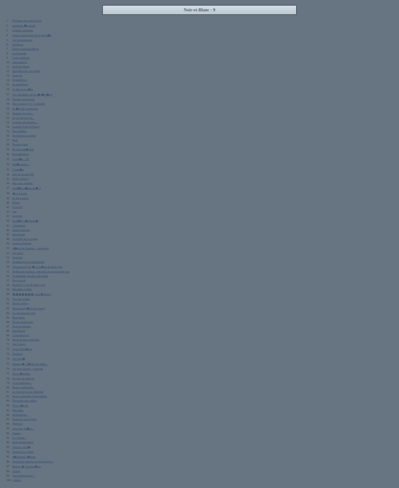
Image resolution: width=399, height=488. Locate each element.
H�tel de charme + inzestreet (30, 248)
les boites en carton (24, 135)
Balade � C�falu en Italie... (30, 364)
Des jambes (19, 131)
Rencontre (18, 317)
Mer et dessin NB (23, 174)
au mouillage (20, 84)
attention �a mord (23, 25)
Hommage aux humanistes (28, 261)
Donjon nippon (21, 326)
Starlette (17, 257)
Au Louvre (19, 344)
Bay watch (18, 280)
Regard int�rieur (23, 149)
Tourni (16, 471)
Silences (17, 423)
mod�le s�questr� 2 (26, 188)
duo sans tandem (22, 183)
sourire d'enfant (21, 243)
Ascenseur (18, 234)
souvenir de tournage (25, 238)
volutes (16, 480)
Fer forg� (18, 358)
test (14, 211)
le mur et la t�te (22, 89)
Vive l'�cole (20, 405)
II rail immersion (22, 321)
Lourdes (17, 215)
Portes (16, 202)
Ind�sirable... (21, 164)
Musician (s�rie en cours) (28, 308)
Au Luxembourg (22, 40)
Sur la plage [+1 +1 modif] (28, 103)
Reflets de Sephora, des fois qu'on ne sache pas (41, 271)
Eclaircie (17, 44)
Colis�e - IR (20, 159)
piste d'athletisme (23, 442)
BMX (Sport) (20, 178)
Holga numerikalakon (25, 48)
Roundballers (20, 154)
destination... (20, 414)
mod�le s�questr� (25, 220)
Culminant (18, 225)
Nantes (16, 433)
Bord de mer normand (25, 339)
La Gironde (19, 53)
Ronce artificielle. (23, 387)
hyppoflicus (19, 79)
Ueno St (17, 75)
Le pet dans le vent (23, 313)
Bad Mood (18, 330)
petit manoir (19, 62)
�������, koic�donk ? (32, 294)
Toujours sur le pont (24, 419)
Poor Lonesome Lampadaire (29, 396)
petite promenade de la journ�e (32, 35)
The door (18, 410)
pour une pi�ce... (23, 428)
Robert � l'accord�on (26, 466)
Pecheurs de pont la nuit (27, 20)
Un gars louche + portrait (27, 368)
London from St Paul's (26, 126)
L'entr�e (18, 169)
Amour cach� (21, 447)
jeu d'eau (17, 253)
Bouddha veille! (22, 289)
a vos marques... (22, 382)
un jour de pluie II (23, 378)
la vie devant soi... (23, 117)
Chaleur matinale (22, 30)
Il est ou (17, 207)
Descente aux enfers (24, 400)
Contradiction (20, 335)
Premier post (20, 144)
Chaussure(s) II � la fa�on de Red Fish (37, 266)
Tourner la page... (23, 113)
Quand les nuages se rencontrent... (33, 461)
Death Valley (20, 303)
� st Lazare (19, 193)
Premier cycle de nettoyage (28, 284)
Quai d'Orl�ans (22, 349)
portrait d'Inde (21, 66)
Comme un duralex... (25, 122)
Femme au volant (23, 451)
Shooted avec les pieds (26, 71)
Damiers (17, 353)
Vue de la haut (21, 298)
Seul (15, 140)
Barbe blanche (21, 230)
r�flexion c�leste (24, 456)
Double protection (23, 99)
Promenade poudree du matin (30, 276)
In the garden (20, 198)
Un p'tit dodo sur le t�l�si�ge (32, 94)
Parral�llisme (21, 373)
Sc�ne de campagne (25, 108)
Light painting (21, 57)
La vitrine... (19, 437)
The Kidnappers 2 (23, 475)
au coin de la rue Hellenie (28, 391)
